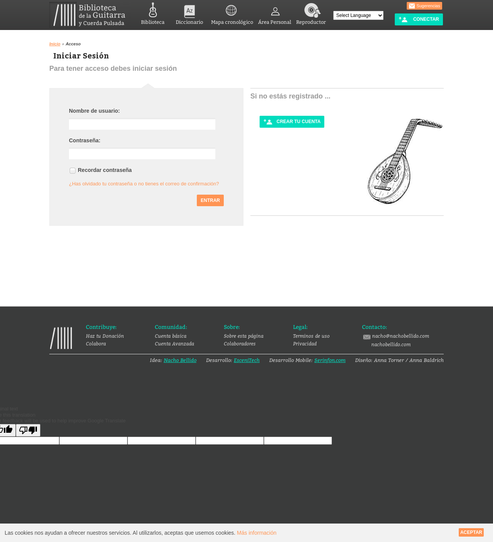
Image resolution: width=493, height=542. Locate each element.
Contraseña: (85, 140)
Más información (257, 533)
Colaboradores (240, 343)
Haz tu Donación (105, 336)
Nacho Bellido (180, 360)
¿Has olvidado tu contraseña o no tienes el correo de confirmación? (144, 184)
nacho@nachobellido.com (395, 336)
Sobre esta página (243, 336)
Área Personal (274, 12)
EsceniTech (247, 360)
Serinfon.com (329, 360)
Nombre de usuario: (94, 111)
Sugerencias (424, 6)
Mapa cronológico (232, 12)
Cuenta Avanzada (174, 343)
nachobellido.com (391, 344)
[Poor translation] (28, 430)
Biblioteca (152, 12)
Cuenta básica (170, 336)
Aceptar (471, 532)
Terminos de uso (311, 336)
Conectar (419, 19)
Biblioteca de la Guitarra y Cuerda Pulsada (90, 15)
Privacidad (305, 343)
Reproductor (311, 12)
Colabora (96, 343)
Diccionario (189, 12)
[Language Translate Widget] (358, 15)
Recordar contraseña (105, 170)
